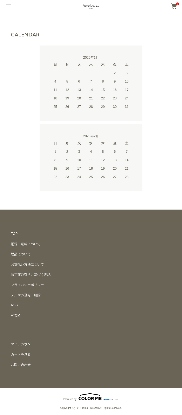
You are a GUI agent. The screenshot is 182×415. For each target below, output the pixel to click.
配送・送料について (26, 244)
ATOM (15, 315)
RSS (14, 305)
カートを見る (21, 354)
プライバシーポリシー (27, 285)
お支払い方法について (27, 264)
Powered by (91, 396)
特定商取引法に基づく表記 (30, 274)
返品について (21, 254)
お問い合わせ (21, 364)
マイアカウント (22, 344)
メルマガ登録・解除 (26, 295)
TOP (14, 233)
